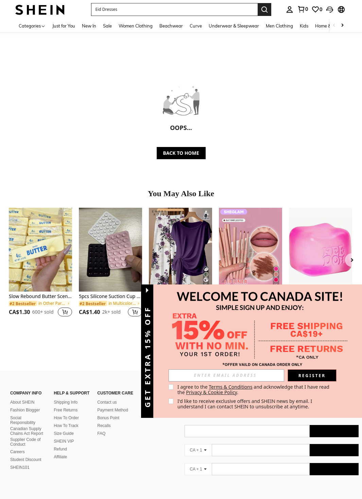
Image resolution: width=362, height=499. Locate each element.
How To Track (66, 417)
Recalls (103, 417)
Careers (17, 443)
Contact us (107, 394)
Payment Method (112, 402)
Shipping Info (65, 394)
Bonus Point (108, 409)
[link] (302, 9)
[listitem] (40, 266)
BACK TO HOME (181, 153)
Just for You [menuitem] (63, 26)
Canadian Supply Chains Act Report (26, 423)
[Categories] (32, 25)
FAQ (101, 425)
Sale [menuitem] (107, 26)
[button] (174, 9)
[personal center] (290, 9)
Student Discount (25, 451)
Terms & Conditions (231, 387)
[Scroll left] (334, 25)
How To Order (66, 409)
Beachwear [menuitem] (171, 26)
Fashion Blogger (25, 402)
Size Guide (64, 425)
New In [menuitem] (89, 26)
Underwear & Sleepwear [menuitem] (234, 26)
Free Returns (65, 402)
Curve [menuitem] (196, 26)
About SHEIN (22, 394)
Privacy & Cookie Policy (211, 392)
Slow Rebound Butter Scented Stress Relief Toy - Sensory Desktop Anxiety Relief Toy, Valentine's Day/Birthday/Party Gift (40, 296)
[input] (226, 375)
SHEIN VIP (64, 433)
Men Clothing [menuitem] (279, 26)
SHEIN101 (20, 459)
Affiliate (60, 448)
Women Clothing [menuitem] (136, 26)
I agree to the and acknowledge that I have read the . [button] (254, 389)
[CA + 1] (198, 442)
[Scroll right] (342, 25)
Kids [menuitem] (304, 26)
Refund (60, 441)
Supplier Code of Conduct (25, 434)
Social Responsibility (22, 412)
